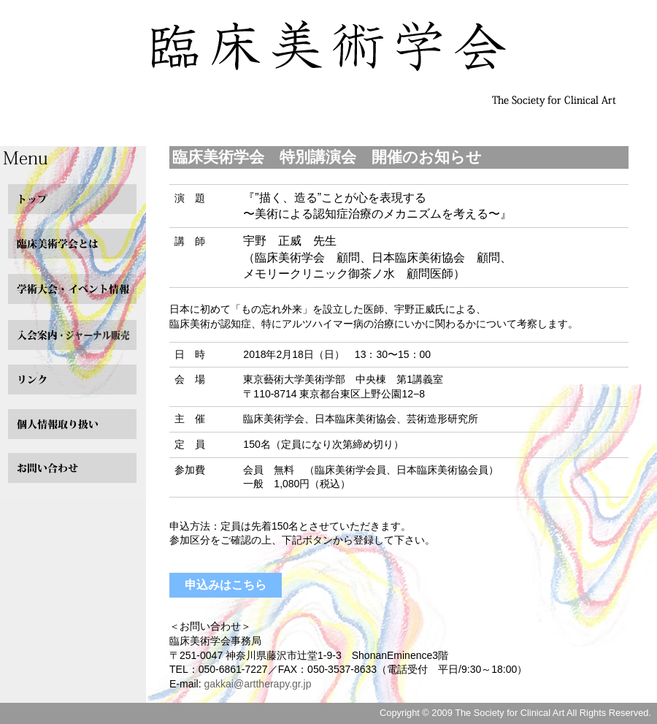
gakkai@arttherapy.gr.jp (257, 684)
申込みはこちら (225, 585)
